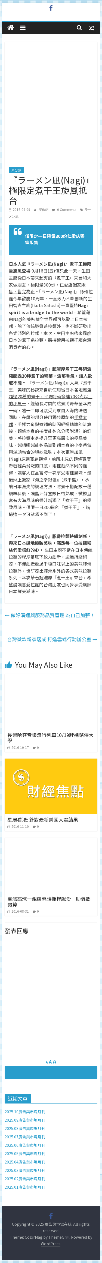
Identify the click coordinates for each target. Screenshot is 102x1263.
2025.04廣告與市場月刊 (25, 1162)
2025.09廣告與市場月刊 (25, 1120)
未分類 (16, 170)
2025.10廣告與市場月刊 (25, 1111)
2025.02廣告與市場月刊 (25, 1178)
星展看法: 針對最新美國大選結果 (42, 819)
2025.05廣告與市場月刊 (25, 1153)
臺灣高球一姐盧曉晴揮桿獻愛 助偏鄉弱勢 (49, 901)
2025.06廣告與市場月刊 (25, 1145)
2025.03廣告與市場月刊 (25, 1170)
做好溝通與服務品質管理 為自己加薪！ (50, 615)
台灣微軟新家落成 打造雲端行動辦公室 (52, 639)
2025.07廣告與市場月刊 (25, 1136)
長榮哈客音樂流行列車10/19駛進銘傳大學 (50, 737)
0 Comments (64, 209)
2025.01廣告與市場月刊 (25, 1187)
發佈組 (44, 209)
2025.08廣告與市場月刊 (25, 1128)
